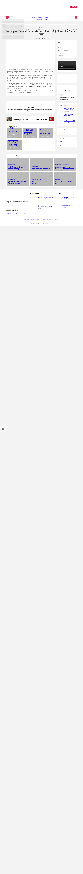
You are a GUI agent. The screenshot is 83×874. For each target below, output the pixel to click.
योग (6, 60)
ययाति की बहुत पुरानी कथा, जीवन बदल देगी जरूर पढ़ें (18, 551)
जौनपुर (9, 46)
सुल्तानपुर (39, 51)
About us (5, 387)
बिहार (7, 54)
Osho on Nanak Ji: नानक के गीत (13, 687)
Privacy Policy (6, 391)
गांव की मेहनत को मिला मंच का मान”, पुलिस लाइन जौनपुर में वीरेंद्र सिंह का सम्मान (41, 312)
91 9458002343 (7, 706)
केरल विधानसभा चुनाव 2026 (7, 479)
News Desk (5, 153)
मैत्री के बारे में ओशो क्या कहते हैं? (12, 581)
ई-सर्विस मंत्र (5, 72)
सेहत (7, 61)
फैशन (7, 58)
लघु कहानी (8, 71)
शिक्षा (4, 65)
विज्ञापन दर (5, 78)
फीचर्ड (7, 55)
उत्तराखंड (7, 53)
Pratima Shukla (9, 286)
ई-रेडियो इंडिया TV (9, 41)
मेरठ (9, 48)
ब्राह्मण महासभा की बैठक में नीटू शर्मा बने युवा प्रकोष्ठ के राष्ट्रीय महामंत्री (16, 462)
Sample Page (5, 393)
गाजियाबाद (36, 44)
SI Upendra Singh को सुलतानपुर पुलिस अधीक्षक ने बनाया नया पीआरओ (40, 345)
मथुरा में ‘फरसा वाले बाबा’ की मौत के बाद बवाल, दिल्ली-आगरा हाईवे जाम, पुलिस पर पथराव (21, 508)
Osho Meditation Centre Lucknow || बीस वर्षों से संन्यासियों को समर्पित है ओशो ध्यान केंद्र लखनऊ (32, 588)
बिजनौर (9, 47)
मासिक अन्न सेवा (6, 76)
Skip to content (4, 1)
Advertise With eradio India (9, 390)
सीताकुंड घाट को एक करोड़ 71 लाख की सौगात (29, 377)
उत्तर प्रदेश (8, 43)
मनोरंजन (7, 63)
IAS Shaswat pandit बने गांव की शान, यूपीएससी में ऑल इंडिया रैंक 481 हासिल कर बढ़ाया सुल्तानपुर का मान (40, 279)
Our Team (5, 74)
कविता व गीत (8, 68)
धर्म (6, 70)
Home (4, 39)
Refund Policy (6, 851)
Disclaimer (5, 389)
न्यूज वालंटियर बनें (6, 75)
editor (7, 319)
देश (3, 40)
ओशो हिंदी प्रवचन (40, 67)
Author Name (5, 419)
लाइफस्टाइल (5, 57)
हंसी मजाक (8, 64)
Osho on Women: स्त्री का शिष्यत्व (13, 653)
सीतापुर (9, 50)
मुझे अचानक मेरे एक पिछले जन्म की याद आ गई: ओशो (18, 622)
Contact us (5, 388)
